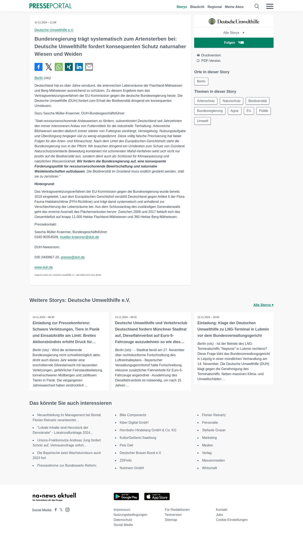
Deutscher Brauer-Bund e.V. (141, 453)
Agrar (235, 111)
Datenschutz (123, 520)
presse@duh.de (73, 257)
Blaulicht (197, 7)
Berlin (39, 78)
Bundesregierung (210, 111)
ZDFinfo (126, 460)
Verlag (206, 453)
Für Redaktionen (177, 509)
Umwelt (219, 121)
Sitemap (171, 520)
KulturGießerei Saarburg (138, 437)
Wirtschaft (209, 468)
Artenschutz (206, 101)
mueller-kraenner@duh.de (79, 237)
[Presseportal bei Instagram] (66, 509)
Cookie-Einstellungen (232, 520)
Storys (182, 7)
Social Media (123, 525)
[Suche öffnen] (257, 6)
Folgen (234, 42)
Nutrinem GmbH (132, 468)
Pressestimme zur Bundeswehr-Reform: (67, 465)
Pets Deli (126, 445)
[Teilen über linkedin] (79, 67)
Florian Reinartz (214, 415)
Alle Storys (234, 33)
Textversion (173, 514)
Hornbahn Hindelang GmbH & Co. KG (148, 430)
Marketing (209, 437)
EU (249, 111)
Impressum (122, 509)
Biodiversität (258, 101)
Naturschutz (232, 101)
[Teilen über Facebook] (39, 67)
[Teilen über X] (49, 67)
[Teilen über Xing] (69, 67)
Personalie (210, 422)
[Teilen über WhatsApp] (59, 67)
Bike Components (133, 415)
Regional (214, 7)
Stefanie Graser (214, 430)
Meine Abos (234, 7)
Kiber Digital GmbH (134, 422)
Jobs (219, 514)
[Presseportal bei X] (60, 510)
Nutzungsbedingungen (130, 514)
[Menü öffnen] (270, 6)
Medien (207, 445)
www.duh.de (44, 267)
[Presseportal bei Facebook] (54, 510)
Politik (201, 121)
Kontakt (221, 509)
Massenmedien (213, 460)
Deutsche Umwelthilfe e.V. (54, 30)
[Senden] (89, 67)
